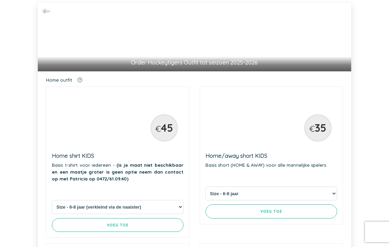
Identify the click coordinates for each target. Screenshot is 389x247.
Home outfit (64, 80)
